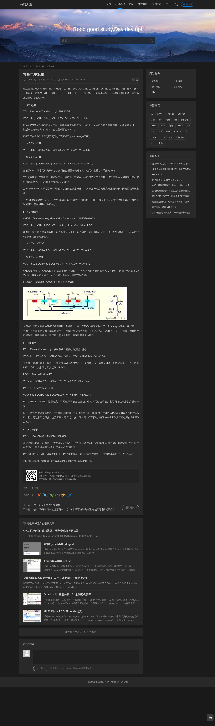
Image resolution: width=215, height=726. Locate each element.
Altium (180, 125)
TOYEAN (123, 682)
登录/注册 (187, 4)
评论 (42, 668)
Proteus (170, 114)
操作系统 (185, 120)
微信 (51, 495)
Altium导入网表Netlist (57, 561)
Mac (152, 131)
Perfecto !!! (157, 174)
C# (170, 137)
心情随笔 (156, 4)
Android (177, 131)
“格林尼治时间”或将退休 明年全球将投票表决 (51, 530)
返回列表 (129, 507)
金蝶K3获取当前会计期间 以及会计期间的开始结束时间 (55, 578)
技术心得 (120, 4)
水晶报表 (180, 137)
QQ (45, 495)
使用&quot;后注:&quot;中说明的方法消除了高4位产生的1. (178, 163)
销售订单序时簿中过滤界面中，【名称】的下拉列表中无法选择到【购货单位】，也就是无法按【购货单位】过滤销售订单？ (97, 509)
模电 (171, 125)
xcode (153, 137)
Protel (162, 125)
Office (153, 125)
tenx (168, 120)
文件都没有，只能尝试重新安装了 (167, 180)
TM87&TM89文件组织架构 (46, 505)
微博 (39, 495)
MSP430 (181, 114)
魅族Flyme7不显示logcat (59, 544)
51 (152, 114)
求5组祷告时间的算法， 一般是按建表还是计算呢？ (175, 212)
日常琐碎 (142, 4)
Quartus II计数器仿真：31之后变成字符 (67, 594)
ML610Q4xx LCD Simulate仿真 (63, 611)
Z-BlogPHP (103, 682)
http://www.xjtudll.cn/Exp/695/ (62, 479)
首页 (108, 4)
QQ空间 (63, 495)
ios (185, 131)
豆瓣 (57, 495)
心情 (153, 120)
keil (175, 120)
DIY (131, 4)
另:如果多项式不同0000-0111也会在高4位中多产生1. (176, 169)
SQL (153, 143)
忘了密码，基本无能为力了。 (165, 207)
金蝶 (161, 143)
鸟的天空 (25, 4)
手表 (188, 125)
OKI (168, 131)
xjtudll (29, 79)
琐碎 (161, 120)
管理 (167, 4)
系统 (160, 131)
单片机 (34, 487)
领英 (70, 495)
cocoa (162, 137)
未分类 (155, 81)
